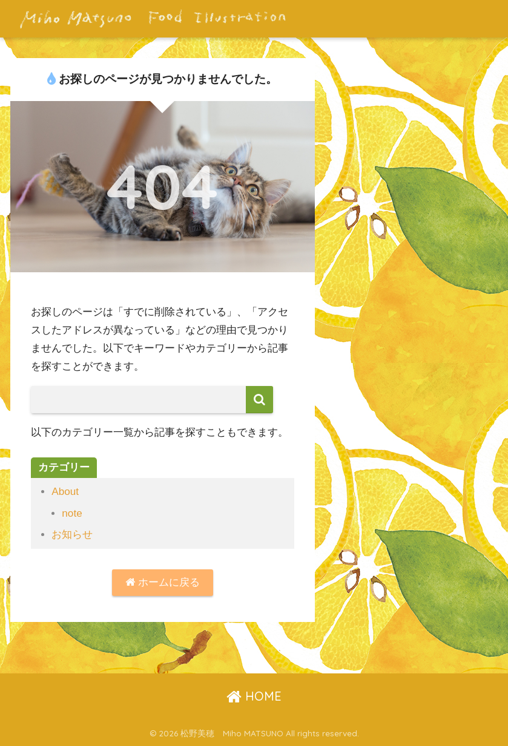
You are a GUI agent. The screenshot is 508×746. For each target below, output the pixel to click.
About (65, 491)
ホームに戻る (162, 582)
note (72, 513)
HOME (254, 696)
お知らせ (72, 534)
